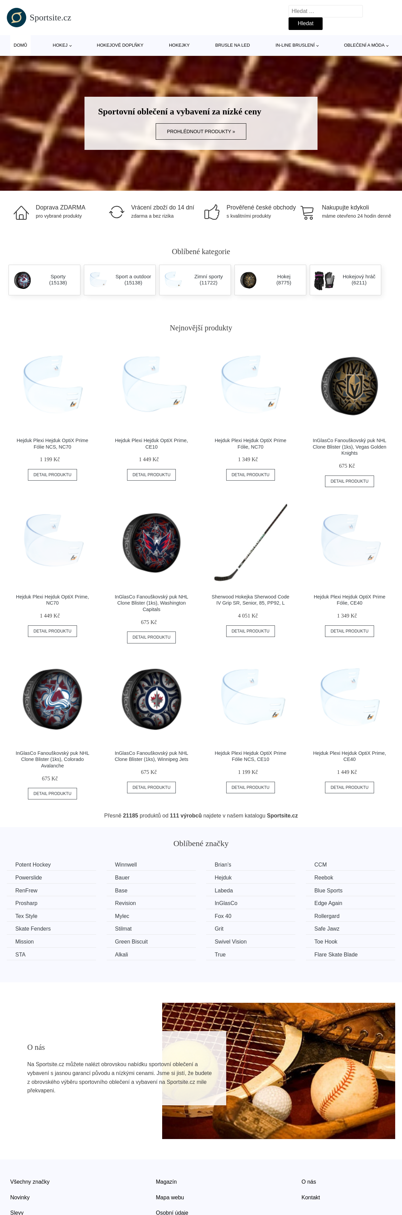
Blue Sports (328, 890)
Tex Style (26, 916)
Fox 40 (223, 916)
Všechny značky (30, 1182)
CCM (320, 865)
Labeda (224, 890)
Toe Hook (326, 942)
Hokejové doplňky (120, 45)
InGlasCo (226, 903)
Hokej (60, 45)
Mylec (122, 916)
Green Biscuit (131, 942)
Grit (219, 929)
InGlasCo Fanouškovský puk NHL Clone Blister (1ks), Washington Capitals (151, 603)
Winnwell (126, 865)
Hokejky (179, 45)
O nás (309, 1182)
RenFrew (26, 890)
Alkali (121, 954)
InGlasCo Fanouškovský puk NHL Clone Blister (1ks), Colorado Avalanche (52, 759)
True (220, 954)
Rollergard (327, 916)
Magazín (166, 1182)
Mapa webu (170, 1197)
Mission (24, 942)
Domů (20, 45)
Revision (125, 903)
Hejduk (223, 878)
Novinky (20, 1197)
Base (121, 890)
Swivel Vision (231, 942)
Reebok (323, 878)
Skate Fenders (33, 929)
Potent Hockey (33, 865)
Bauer (122, 878)
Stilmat (123, 929)
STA (20, 954)
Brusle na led (232, 45)
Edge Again (328, 903)
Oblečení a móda (364, 45)
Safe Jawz (327, 929)
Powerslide (28, 878)
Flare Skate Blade (336, 954)
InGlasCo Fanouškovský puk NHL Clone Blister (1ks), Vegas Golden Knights (349, 447)
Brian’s (223, 865)
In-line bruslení (295, 45)
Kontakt (311, 1197)
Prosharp (26, 903)
